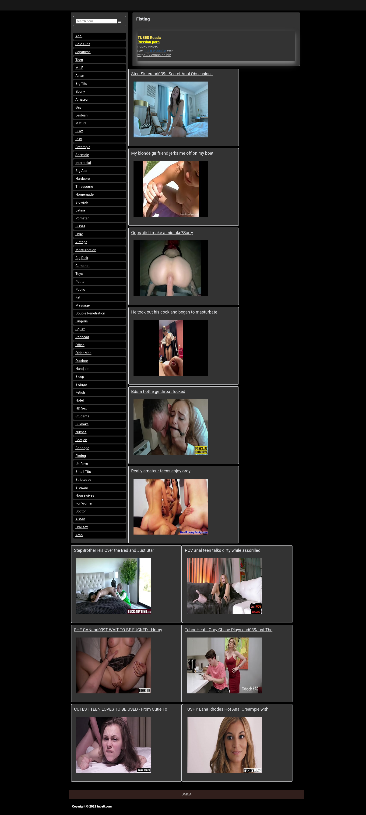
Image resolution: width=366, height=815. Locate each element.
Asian (79, 76)
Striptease (83, 479)
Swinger (81, 384)
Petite (79, 282)
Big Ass (81, 171)
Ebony (80, 91)
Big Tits (81, 84)
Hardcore (82, 179)
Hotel (79, 400)
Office (79, 345)
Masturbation (85, 250)
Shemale (82, 155)
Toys (79, 274)
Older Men (83, 353)
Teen (79, 60)
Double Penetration (90, 313)
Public (80, 289)
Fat (77, 297)
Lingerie (81, 321)
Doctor (80, 511)
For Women (84, 503)
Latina (80, 210)
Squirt (80, 329)
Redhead (82, 337)
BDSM (80, 226)
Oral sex (81, 527)
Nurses (81, 432)
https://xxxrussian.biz (154, 55)
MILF (79, 68)
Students (82, 416)
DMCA (187, 794)
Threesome (84, 186)
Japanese (83, 52)
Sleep (79, 377)
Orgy (79, 234)
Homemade (84, 194)
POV (78, 139)
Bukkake (81, 424)
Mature (80, 123)
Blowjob (81, 202)
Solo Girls (82, 44)
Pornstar (82, 218)
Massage (82, 305)
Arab (79, 535)
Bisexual (81, 487)
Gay (78, 107)
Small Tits (83, 472)
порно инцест (148, 46)
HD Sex (81, 408)
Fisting (80, 456)
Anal (78, 36)
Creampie (82, 147)
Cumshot (82, 266)
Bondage (82, 448)
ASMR (80, 519)
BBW (79, 131)
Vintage (81, 242)
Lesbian (81, 115)
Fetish (80, 392)
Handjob (81, 369)
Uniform (81, 464)
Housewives (84, 495)
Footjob (81, 440)
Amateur (82, 99)
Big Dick (81, 258)
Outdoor (81, 361)
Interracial (83, 163)
